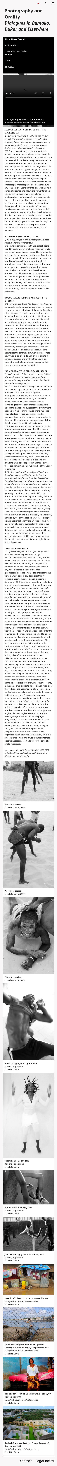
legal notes (45, 1460)
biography (9, 66)
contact (26, 1460)
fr (46, 3)
